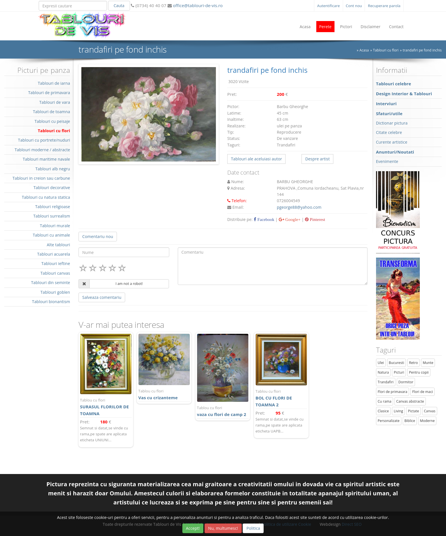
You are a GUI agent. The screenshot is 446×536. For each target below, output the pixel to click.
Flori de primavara (393, 391)
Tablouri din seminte (50, 282)
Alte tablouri (58, 244)
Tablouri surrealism (51, 216)
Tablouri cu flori (385, 50)
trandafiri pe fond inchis (422, 50)
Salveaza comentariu (101, 297)
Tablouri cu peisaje (52, 121)
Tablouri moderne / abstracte (42, 149)
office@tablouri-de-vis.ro (197, 5)
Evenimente (387, 161)
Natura (383, 372)
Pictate (413, 411)
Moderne (427, 420)
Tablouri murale (55, 225)
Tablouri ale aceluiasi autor (256, 159)
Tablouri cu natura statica (46, 197)
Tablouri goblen (55, 292)
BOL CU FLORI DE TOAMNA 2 (281, 397)
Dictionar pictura (392, 123)
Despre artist (317, 159)
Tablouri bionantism (51, 301)
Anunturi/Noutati (395, 152)
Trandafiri (386, 382)
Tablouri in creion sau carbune (41, 178)
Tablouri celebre (393, 83)
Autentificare (328, 5)
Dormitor (406, 382)
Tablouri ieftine (56, 263)
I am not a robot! (129, 283)
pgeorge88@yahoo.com (299, 207)
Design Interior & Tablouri (404, 93)
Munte (428, 362)
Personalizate (389, 420)
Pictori (346, 26)
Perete (325, 26)
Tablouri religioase (52, 206)
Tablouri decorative (52, 187)
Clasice (383, 411)
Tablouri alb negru (52, 168)
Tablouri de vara (54, 102)
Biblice (409, 420)
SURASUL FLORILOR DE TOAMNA (106, 406)
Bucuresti (396, 362)
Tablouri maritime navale (46, 159)
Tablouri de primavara (49, 92)
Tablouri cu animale (51, 235)
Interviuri (386, 103)
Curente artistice (391, 142)
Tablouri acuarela (53, 254)
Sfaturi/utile (389, 113)
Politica (253, 528)
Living (398, 411)
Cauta (118, 5)
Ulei (381, 362)
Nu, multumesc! (223, 528)
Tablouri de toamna (51, 111)
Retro (413, 362)
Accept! (193, 528)
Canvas (429, 411)
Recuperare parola (384, 5)
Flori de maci (422, 391)
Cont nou (354, 5)
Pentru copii (419, 372)
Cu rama (384, 401)
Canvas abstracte (410, 401)
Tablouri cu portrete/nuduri (44, 140)
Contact (396, 26)
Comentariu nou (97, 236)
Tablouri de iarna (54, 83)
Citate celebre (389, 132)
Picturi (399, 372)
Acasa (305, 26)
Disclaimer (371, 26)
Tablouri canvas (55, 273)
